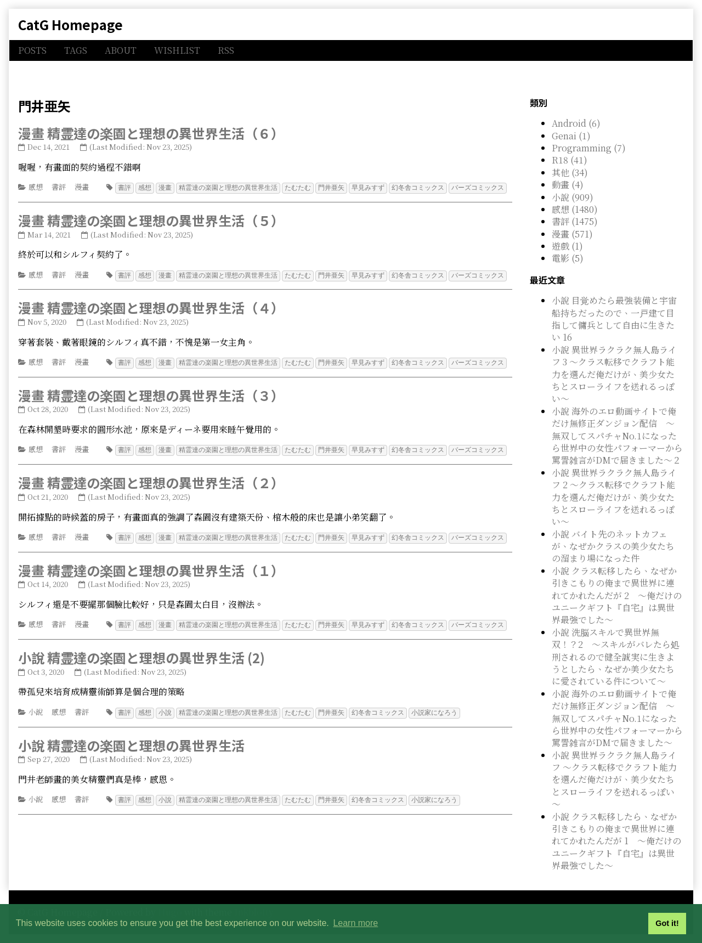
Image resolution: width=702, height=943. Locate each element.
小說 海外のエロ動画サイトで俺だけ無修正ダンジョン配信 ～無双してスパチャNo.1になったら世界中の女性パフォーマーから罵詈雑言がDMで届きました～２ (617, 436)
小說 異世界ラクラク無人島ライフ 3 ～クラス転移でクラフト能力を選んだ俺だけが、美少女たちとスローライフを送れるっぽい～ (614, 374)
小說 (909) (572, 197)
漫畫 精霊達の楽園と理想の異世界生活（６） (151, 133)
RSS (226, 50)
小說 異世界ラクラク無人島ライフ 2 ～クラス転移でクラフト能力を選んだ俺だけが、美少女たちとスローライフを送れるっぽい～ (614, 497)
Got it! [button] (666, 923)
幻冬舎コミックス (418, 187)
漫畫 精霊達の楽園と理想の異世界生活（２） (151, 480)
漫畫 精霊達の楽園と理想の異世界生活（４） (151, 306)
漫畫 (82, 187)
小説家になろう (434, 709)
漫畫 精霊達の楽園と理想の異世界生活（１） (151, 567)
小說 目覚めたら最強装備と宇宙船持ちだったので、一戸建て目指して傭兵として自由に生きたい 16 (614, 318)
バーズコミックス (477, 187)
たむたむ (298, 187)
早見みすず (368, 187)
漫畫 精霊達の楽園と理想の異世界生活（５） (151, 219)
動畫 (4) (568, 184)
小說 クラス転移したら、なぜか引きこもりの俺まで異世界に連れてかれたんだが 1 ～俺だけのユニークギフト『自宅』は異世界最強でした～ (616, 841)
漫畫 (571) (572, 234)
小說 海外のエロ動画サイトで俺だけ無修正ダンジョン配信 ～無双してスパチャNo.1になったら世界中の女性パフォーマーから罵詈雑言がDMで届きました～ (617, 718)
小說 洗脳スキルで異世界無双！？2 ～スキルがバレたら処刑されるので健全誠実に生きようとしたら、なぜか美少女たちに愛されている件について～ (616, 657)
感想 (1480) (575, 209)
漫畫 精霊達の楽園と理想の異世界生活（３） (151, 393)
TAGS (75, 50)
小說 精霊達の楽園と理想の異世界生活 (131, 741)
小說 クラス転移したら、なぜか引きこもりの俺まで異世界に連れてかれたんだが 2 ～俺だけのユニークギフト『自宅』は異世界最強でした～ (617, 595)
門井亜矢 (331, 187)
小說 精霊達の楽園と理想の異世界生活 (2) (141, 654)
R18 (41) (569, 160)
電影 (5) (568, 258)
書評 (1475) (575, 221)
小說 (36, 708)
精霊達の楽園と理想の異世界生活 (228, 187)
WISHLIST (177, 50)
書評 (59, 187)
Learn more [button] (355, 923)
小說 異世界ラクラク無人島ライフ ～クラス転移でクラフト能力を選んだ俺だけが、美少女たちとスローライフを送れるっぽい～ (614, 780)
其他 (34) (570, 172)
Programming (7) (589, 148)
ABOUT (121, 50)
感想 (36, 187)
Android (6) (576, 123)
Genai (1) (571, 135)
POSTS (32, 50)
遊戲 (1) (567, 246)
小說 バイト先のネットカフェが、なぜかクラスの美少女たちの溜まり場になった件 (613, 546)
